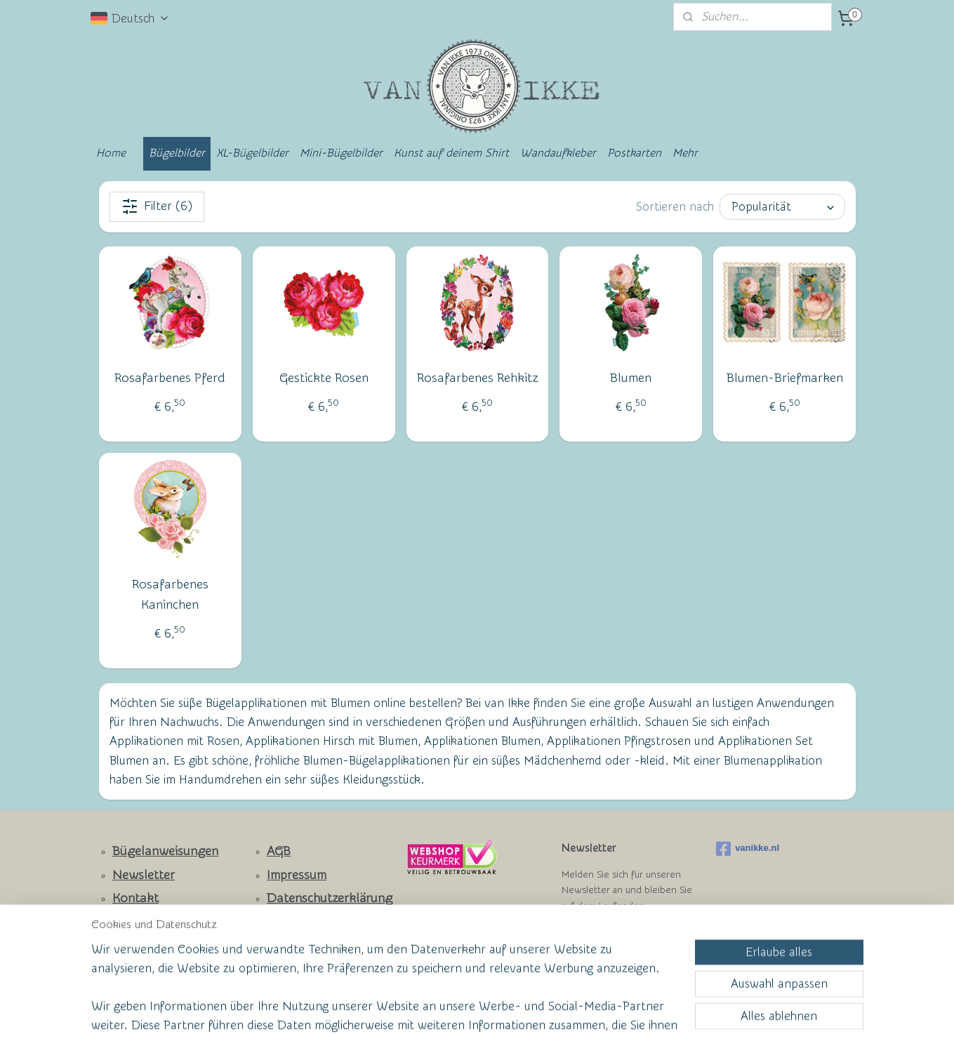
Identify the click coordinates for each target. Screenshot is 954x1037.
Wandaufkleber (558, 153)
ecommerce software (498, 1011)
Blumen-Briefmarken (784, 378)
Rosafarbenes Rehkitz (476, 378)
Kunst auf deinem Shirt (451, 153)
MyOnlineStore (612, 1011)
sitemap (423, 1011)
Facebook (140, 922)
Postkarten (634, 153)
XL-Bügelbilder (252, 153)
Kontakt (135, 898)
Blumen (630, 378)
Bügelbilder (177, 153)
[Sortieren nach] (782, 206)
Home (111, 153)
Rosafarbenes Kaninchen (169, 594)
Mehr (685, 153)
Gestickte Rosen (323, 378)
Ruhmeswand (140, 945)
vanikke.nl (747, 848)
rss (449, 1011)
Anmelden (600, 941)
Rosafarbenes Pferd (169, 378)
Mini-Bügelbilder (341, 153)
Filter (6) (156, 206)
